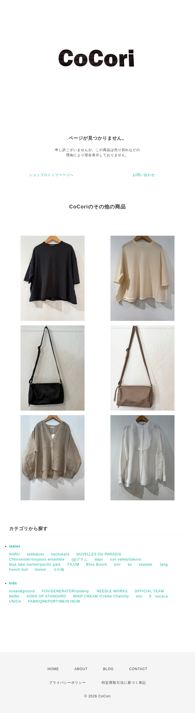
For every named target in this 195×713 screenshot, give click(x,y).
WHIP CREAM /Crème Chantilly (101, 596)
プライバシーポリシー (67, 683)
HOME (53, 669)
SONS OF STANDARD (46, 596)
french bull (18, 570)
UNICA (15, 601)
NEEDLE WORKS (112, 591)
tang (164, 564)
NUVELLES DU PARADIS (99, 554)
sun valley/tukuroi (125, 559)
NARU (14, 554)
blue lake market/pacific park (35, 564)
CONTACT (138, 669)
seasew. (146, 564)
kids (13, 583)
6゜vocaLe (158, 596)
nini (139, 596)
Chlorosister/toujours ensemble (37, 559)
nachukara (60, 554)
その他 (58, 570)
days (99, 559)
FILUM (73, 564)
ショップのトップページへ (51, 175)
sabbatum (35, 554)
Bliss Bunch (96, 564)
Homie (40, 570)
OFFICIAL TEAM (149, 591)
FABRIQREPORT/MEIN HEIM (54, 601)
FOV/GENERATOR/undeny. (66, 591)
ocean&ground (22, 591)
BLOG (108, 669)
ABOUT (80, 669)
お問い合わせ (144, 175)
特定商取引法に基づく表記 (124, 683)
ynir (117, 564)
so (130, 564)
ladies (14, 546)
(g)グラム (80, 559)
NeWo (14, 596)
